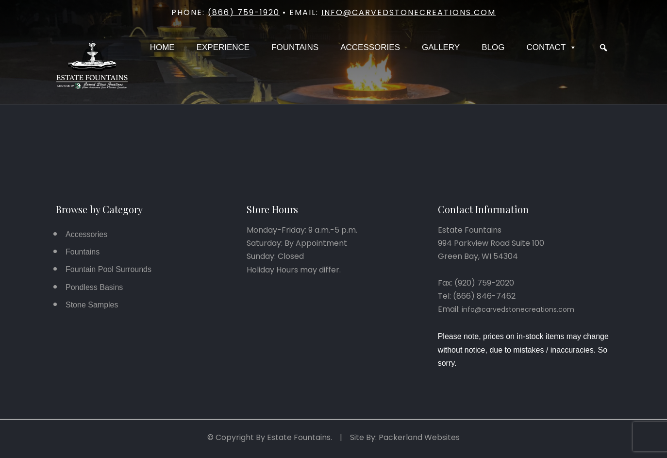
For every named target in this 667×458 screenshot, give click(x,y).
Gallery (441, 47)
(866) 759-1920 (244, 12)
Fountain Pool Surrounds (108, 269)
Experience (223, 47)
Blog (493, 47)
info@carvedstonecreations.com (408, 12)
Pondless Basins (94, 287)
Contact (551, 47)
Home (162, 47)
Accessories (370, 47)
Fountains (294, 47)
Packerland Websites (419, 437)
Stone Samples (92, 305)
